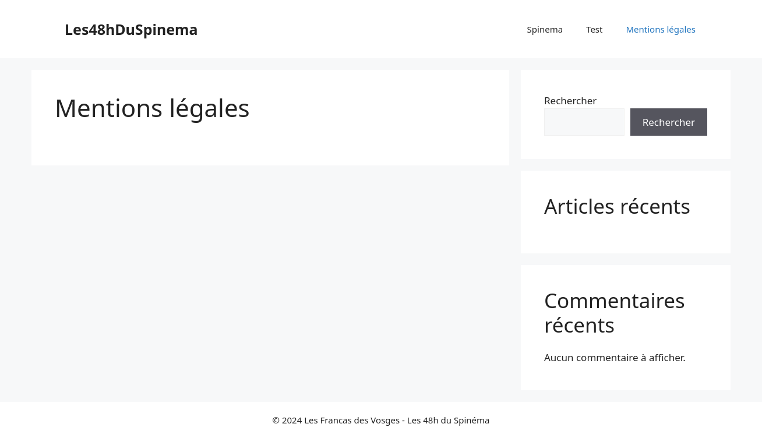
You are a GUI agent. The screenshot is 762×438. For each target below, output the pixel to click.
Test (594, 29)
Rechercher (570, 100)
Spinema (545, 29)
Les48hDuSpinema (131, 29)
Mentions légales (661, 29)
